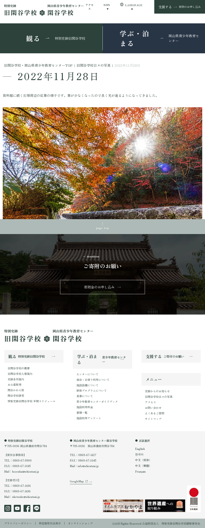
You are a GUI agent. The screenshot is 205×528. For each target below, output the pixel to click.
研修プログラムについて (91, 390)
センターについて (87, 374)
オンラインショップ (80, 523)
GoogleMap (77, 481)
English (140, 448)
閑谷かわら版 (16, 390)
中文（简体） (143, 460)
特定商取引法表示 (50, 523)
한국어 (139, 454)
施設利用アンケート (88, 418)
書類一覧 (81, 412)
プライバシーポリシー (18, 523)
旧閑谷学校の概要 (19, 368)
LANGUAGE (133, 5)
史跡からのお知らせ (157, 391)
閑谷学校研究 (16, 395)
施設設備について (87, 385)
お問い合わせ (153, 407)
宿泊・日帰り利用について (93, 379)
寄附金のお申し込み (99, 286)
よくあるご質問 (154, 413)
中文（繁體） (143, 465)
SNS (107, 5)
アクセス (89, 7)
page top (102, 228)
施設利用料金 (84, 407)
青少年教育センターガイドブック (97, 401)
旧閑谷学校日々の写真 (159, 397)
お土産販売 (14, 385)
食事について (84, 396)
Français (140, 471)
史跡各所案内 (16, 379)
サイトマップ (153, 418)
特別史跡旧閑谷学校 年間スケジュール (31, 401)
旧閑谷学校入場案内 (20, 373)
